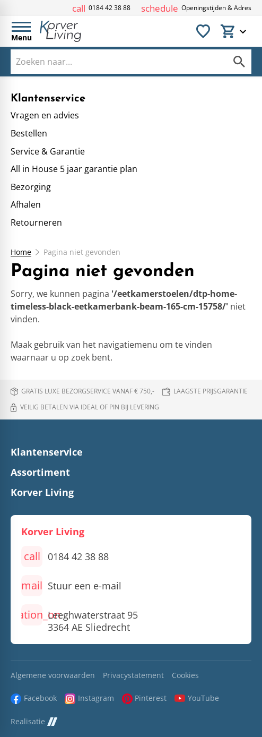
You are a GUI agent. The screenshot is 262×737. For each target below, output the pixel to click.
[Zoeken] (108, 61)
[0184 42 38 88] (101, 8)
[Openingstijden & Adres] (196, 8)
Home (21, 252)
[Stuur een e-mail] (71, 585)
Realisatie (34, 721)
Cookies (185, 675)
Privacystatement (133, 675)
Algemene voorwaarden (53, 675)
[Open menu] (21, 31)
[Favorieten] (203, 31)
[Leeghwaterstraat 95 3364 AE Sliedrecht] (79, 618)
